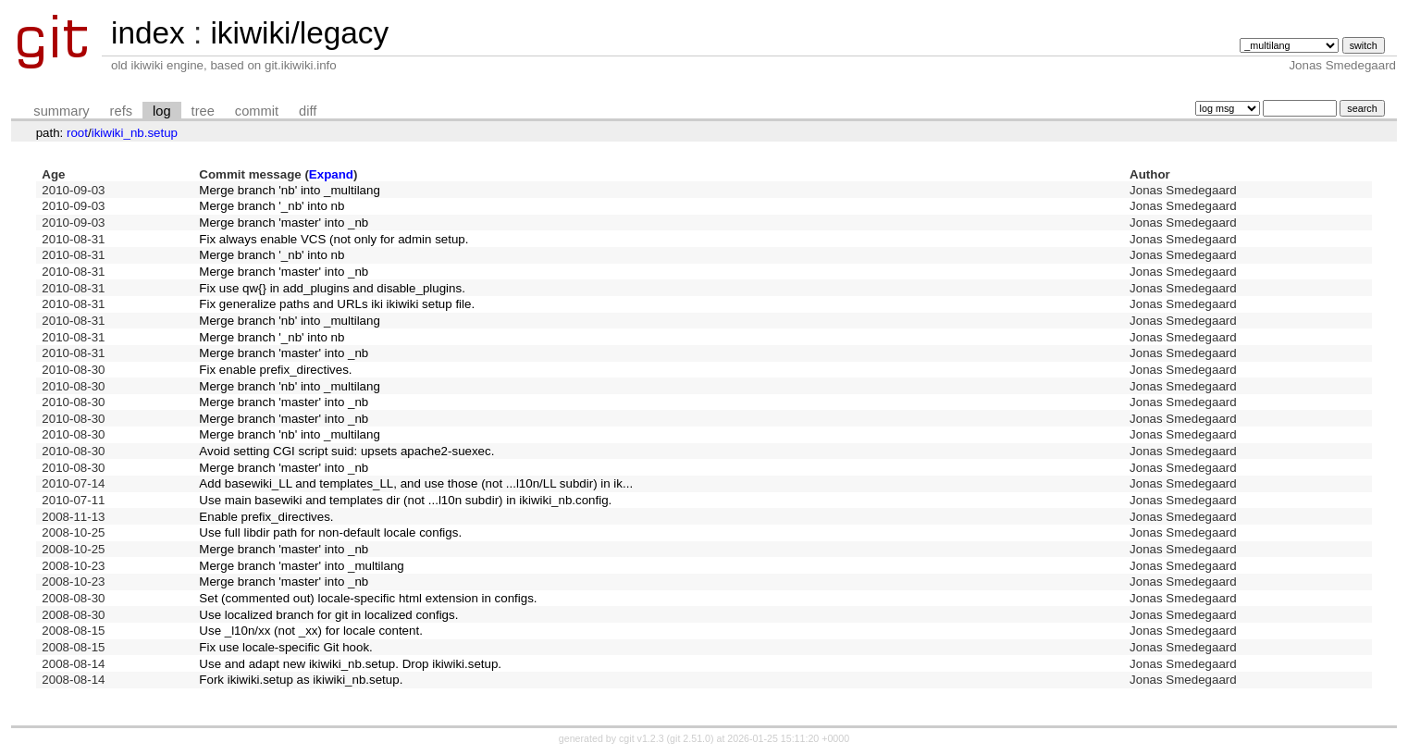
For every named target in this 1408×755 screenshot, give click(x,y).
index (148, 33)
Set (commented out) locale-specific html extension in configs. (368, 598)
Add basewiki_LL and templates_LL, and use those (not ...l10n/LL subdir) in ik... (416, 483)
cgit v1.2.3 (641, 738)
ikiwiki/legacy (299, 33)
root (77, 133)
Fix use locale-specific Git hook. (285, 647)
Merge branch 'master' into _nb (283, 222)
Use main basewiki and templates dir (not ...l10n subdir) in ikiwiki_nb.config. (405, 500)
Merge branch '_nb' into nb (271, 206)
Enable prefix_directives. (266, 517)
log (162, 111)
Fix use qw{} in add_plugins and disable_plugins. (332, 288)
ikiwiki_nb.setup (135, 133)
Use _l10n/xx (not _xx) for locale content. (311, 630)
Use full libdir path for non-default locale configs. (330, 532)
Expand (331, 174)
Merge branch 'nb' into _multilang (289, 190)
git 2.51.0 (690, 738)
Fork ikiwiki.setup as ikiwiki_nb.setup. (300, 680)
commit (256, 111)
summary (61, 111)
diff (307, 111)
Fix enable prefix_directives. (275, 370)
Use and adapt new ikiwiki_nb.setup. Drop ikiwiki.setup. (350, 664)
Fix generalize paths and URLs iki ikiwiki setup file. (337, 304)
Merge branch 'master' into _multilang (301, 566)
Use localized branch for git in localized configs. (328, 615)
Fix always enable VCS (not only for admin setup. (333, 239)
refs (121, 111)
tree (203, 111)
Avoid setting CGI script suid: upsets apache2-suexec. (346, 451)
